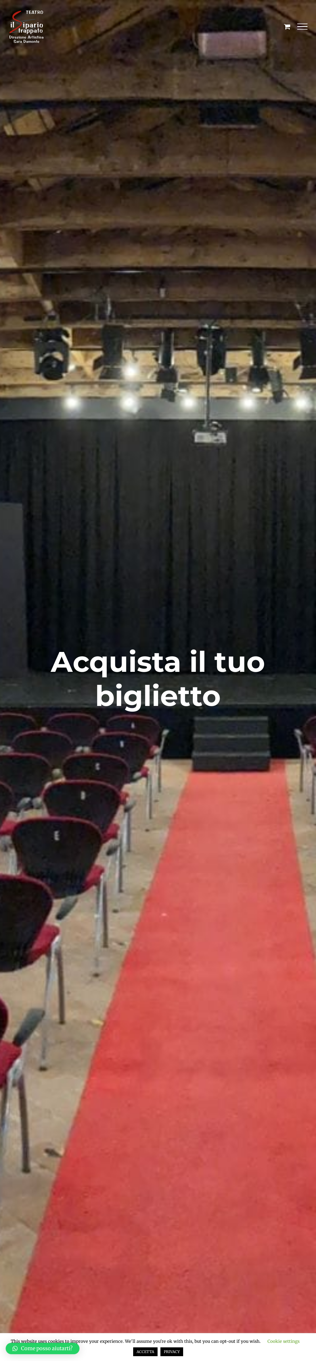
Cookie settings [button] (283, 1341)
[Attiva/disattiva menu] (302, 27)
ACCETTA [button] (145, 1351)
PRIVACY (172, 1351)
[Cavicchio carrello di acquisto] (287, 26)
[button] (42, 1348)
